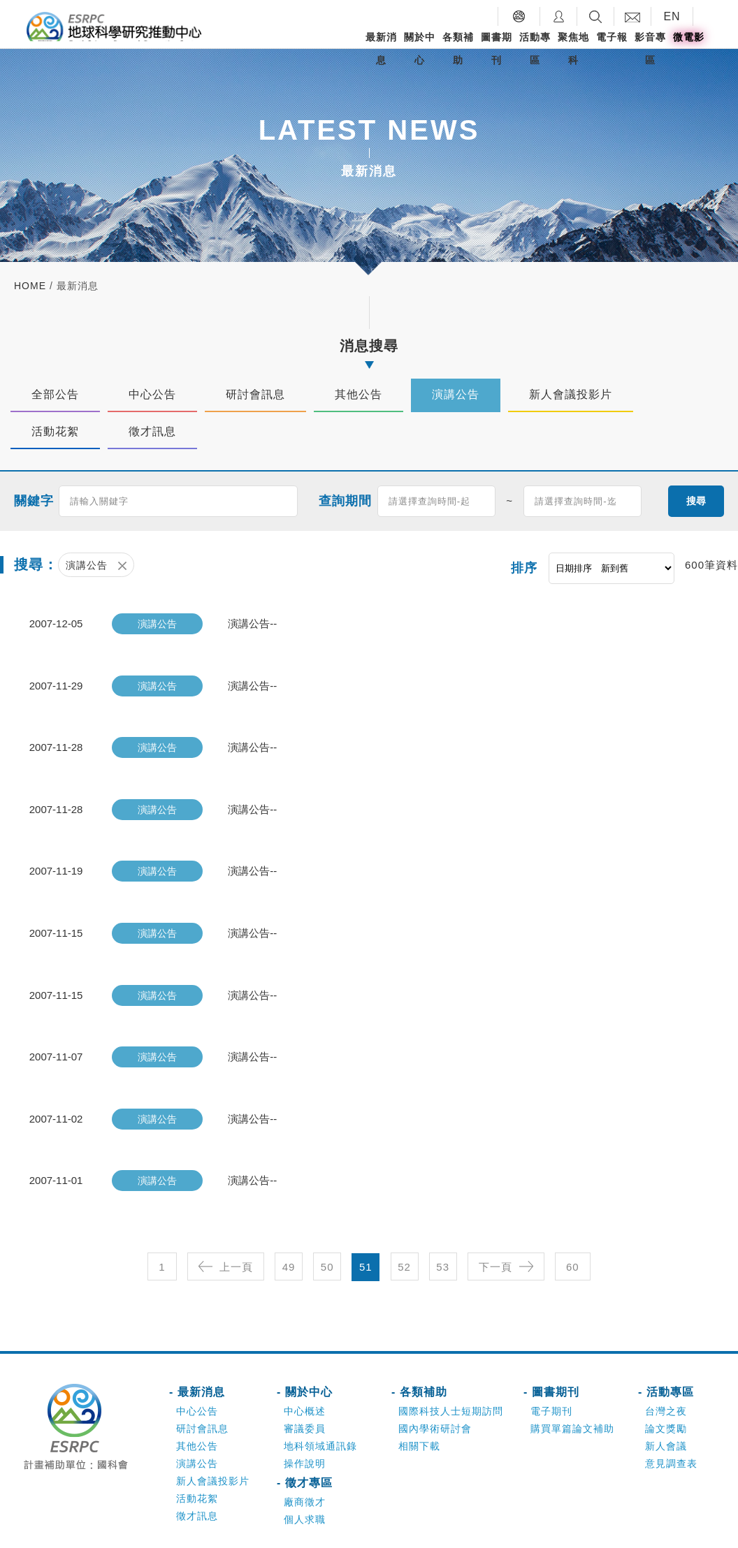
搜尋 (696, 500)
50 (327, 1230)
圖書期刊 (496, 48)
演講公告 (197, 1427)
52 (404, 1230)
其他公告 (197, 1409)
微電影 (688, 37)
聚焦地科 (573, 48)
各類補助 (458, 48)
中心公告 (197, 1374)
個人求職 (305, 1483)
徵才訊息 (197, 1479)
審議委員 (305, 1392)
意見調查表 (671, 1427)
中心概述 (305, 1374)
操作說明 (305, 1427)
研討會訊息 (202, 1392)
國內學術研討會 (435, 1392)
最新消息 (381, 48)
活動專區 (535, 48)
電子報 (612, 37)
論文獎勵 (666, 1392)
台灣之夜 (666, 1374)
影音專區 (650, 48)
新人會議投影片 (212, 1444)
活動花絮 (197, 1462)
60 (572, 1230)
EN (671, 16)
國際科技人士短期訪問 (450, 1374)
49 (289, 1230)
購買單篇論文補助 (572, 1392)
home (30, 285)
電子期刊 (551, 1374)
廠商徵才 (305, 1465)
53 (442, 1230)
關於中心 (419, 48)
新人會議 (666, 1409)
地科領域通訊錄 (320, 1409)
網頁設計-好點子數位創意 (575, 1530)
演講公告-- (252, 623)
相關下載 (419, 1409)
